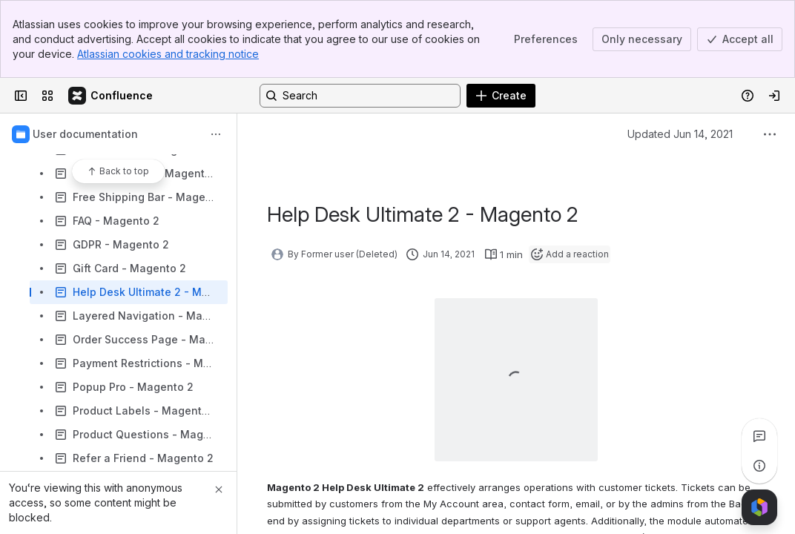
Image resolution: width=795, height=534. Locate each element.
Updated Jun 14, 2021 (680, 134)
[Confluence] (111, 96)
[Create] (500, 96)
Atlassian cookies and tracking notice (168, 53)
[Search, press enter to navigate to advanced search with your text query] (360, 96)
